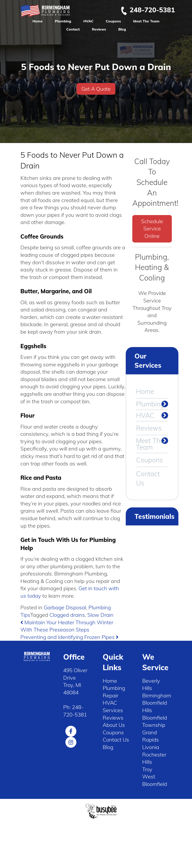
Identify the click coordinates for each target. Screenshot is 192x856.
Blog (122, 29)
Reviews (99, 29)
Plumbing (63, 21)
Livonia (150, 747)
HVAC (88, 21)
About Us (114, 725)
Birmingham (156, 695)
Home (37, 21)
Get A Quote (96, 88)
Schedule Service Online (152, 228)
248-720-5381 (147, 10)
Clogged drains (67, 615)
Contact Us (148, 478)
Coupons (113, 21)
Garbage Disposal (65, 607)
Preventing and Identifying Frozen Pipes (69, 637)
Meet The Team (146, 21)
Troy (147, 769)
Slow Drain (100, 615)
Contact (73, 29)
